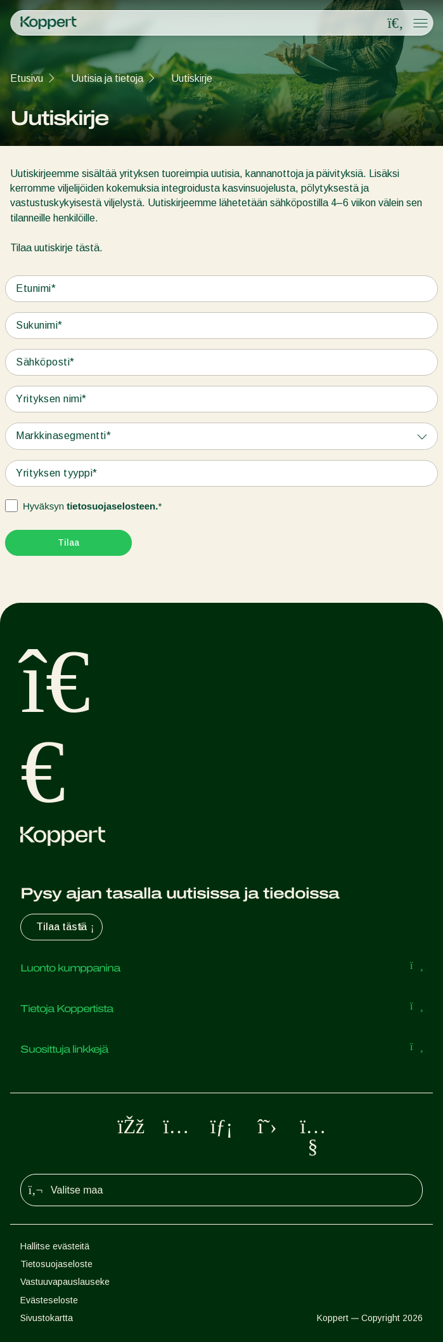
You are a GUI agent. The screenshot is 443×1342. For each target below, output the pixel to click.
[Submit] (68, 543)
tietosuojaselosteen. (112, 506)
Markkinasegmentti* (63, 435)
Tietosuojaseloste (56, 1264)
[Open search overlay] (395, 23)
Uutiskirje (191, 78)
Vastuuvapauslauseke (65, 1282)
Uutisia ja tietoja (107, 78)
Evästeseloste (49, 1300)
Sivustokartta (46, 1318)
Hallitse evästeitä (54, 1246)
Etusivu (26, 78)
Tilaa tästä (66, 927)
